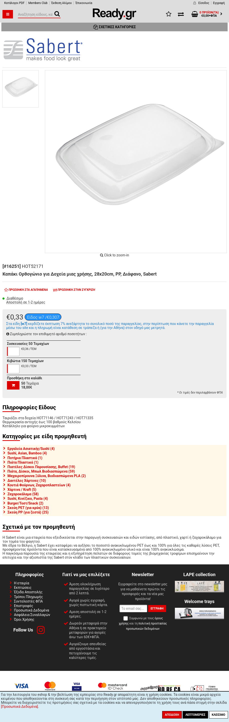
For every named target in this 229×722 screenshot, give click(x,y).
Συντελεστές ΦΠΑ (28, 601)
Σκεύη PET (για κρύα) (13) (28, 508)
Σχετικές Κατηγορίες (114, 27)
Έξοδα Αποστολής (28, 592)
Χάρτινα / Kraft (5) (21, 490)
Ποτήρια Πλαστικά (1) (24, 458)
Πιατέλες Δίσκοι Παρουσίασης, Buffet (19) (41, 467)
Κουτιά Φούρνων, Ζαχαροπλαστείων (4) (39, 485)
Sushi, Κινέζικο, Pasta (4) (27, 499)
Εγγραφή (219, 3)
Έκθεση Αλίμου (61, 3)
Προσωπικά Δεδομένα (31, 610)
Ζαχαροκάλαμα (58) (23, 494)
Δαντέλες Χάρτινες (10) (26, 481)
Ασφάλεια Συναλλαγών (32, 615)
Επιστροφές (23, 606)
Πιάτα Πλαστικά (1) (22, 462)
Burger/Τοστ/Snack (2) (25, 503)
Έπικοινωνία (83, 3)
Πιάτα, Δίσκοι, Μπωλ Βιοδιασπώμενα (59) (41, 471)
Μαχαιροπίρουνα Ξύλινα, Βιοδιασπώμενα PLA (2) (46, 476)
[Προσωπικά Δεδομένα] (19, 707)
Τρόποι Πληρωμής (28, 597)
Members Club (37, 3)
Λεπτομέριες (195, 715)
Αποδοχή (172, 715)
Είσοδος (203, 3)
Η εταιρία (21, 583)
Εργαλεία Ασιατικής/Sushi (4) (31, 449)
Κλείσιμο (218, 715)
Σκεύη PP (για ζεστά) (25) (28, 512)
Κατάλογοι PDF (14, 3)
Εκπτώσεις (22, 588)
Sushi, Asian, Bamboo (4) (27, 453)
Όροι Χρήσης (24, 619)
